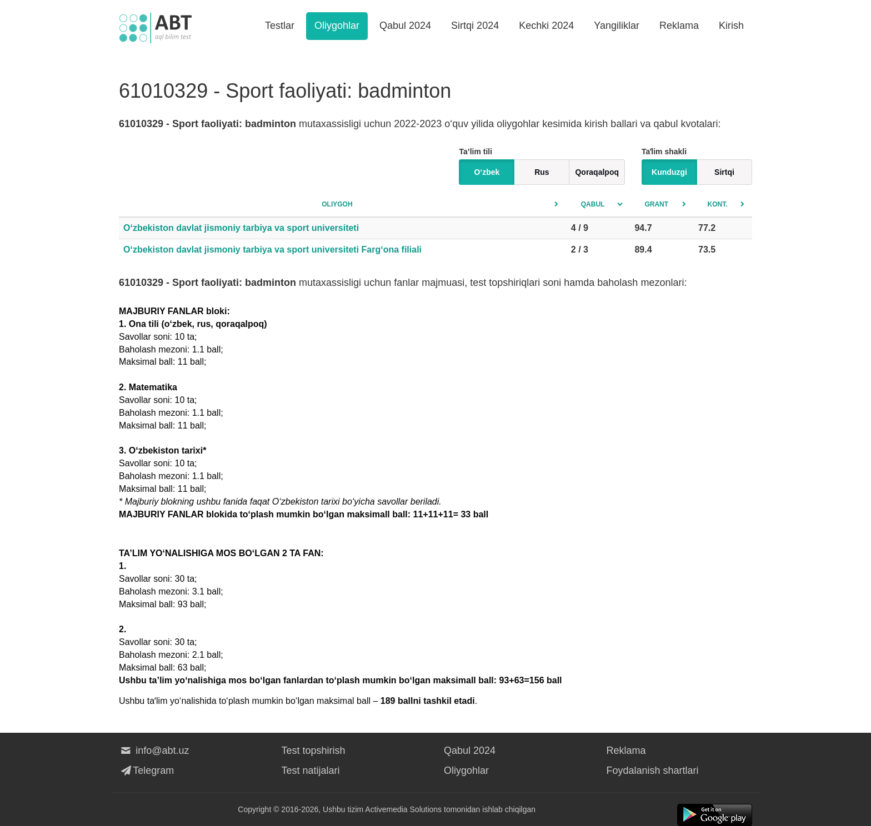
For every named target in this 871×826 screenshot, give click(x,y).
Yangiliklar (616, 25)
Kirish (731, 25)
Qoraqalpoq (597, 172)
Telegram (146, 770)
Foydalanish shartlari (653, 770)
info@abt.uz (154, 750)
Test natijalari (311, 770)
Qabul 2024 (405, 25)
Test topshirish (314, 750)
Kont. (718, 204)
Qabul (593, 204)
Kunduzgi (669, 172)
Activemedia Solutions (403, 809)
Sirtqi (724, 172)
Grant (656, 204)
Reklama (679, 25)
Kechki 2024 (546, 25)
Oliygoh (337, 204)
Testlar (279, 25)
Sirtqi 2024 (475, 25)
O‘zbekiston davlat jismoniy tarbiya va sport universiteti (241, 228)
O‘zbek (486, 172)
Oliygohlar (336, 25)
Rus (541, 172)
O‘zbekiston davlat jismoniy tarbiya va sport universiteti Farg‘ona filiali (272, 249)
